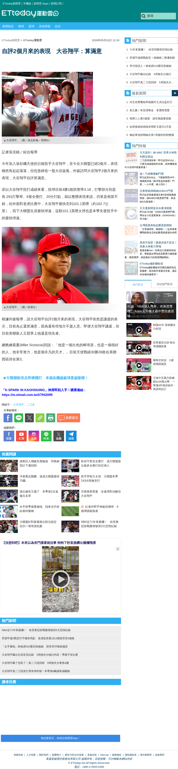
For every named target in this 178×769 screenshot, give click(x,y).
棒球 (21, 26)
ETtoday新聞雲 (12, 3)
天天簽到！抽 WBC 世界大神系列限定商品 (150, 152)
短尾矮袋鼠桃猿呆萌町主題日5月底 (150, 126)
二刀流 (31, 404)
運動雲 (33, 14)
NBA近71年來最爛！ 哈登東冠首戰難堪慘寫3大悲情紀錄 (36, 630)
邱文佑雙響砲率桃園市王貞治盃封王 (151, 102)
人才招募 (31, 754)
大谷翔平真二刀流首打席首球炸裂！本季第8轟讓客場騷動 (36, 671)
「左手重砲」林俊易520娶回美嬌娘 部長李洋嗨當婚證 (35, 646)
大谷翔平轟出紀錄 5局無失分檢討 (150, 74)
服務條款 (116, 754)
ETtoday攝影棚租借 (136, 241)
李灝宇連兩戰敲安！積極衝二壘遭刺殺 (154, 57)
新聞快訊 (8, 26)
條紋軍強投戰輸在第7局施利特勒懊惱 (152, 134)
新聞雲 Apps (41, 3)
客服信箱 (92, 754)
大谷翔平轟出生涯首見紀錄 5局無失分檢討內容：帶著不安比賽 (40, 654)
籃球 (31, 26)
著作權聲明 (146, 754)
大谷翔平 (18, 404)
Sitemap (104, 754)
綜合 (58, 26)
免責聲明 (159, 754)
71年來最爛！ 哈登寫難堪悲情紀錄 (151, 49)
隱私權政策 (131, 754)
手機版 (27, 3)
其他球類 (44, 26)
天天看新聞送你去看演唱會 (141, 193)
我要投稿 (18, 754)
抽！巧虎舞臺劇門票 (137, 166)
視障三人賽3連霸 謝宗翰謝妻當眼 (150, 118)
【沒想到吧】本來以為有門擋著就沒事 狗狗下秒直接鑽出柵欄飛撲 (49, 543)
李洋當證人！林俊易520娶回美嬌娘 (150, 65)
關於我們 (43, 754)
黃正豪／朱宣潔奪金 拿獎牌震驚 (150, 110)
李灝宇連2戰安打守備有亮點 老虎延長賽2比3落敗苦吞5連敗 (38, 638)
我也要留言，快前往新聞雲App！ (60, 738)
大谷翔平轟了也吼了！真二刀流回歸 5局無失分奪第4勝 (35, 662)
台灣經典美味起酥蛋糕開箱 (141, 207)
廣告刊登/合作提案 (74, 754)
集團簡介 (56, 754)
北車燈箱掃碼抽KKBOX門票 (141, 179)
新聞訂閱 (56, 3)
